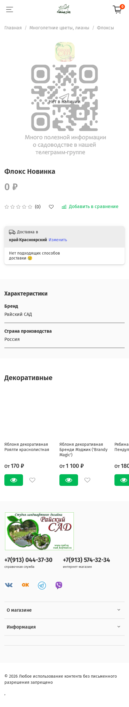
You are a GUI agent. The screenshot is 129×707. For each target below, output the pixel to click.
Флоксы (105, 28)
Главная (13, 28)
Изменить (58, 239)
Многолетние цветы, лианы (59, 28)
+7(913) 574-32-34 (86, 560)
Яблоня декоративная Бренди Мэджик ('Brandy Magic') (83, 449)
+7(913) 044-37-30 (28, 560)
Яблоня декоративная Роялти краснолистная (26, 447)
